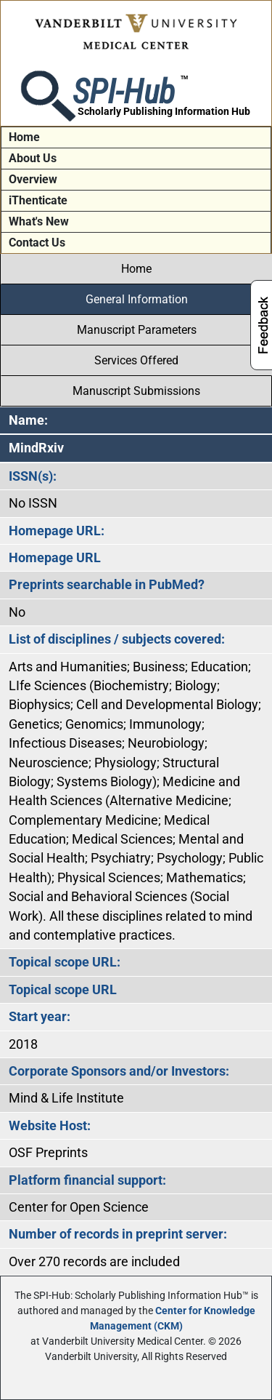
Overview (33, 179)
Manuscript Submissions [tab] (136, 391)
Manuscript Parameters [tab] (137, 330)
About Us (33, 158)
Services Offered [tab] (136, 360)
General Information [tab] (137, 299)
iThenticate (38, 200)
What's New (39, 221)
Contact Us (37, 242)
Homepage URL (55, 558)
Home (24, 137)
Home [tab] (136, 269)
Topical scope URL (63, 990)
